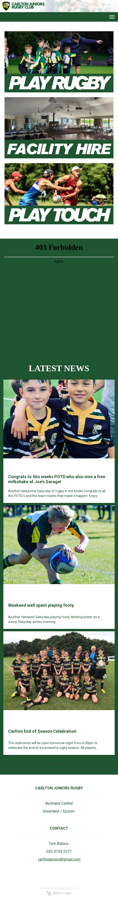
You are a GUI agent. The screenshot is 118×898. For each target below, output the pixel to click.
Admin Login (59, 893)
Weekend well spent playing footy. (41, 605)
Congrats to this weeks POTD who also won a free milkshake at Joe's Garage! (56, 479)
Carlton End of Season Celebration (42, 731)
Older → (59, 763)
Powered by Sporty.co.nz (59, 888)
